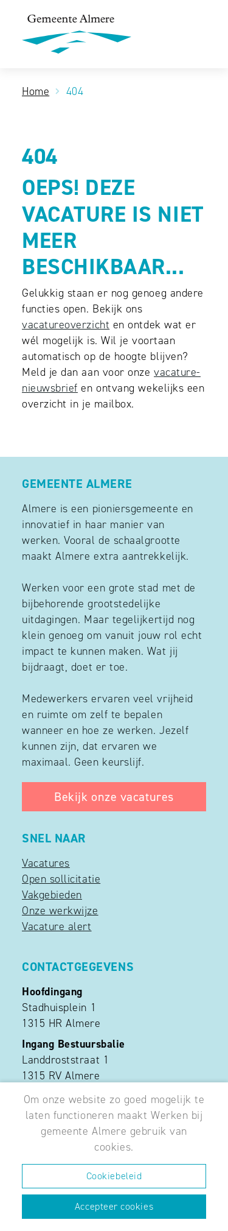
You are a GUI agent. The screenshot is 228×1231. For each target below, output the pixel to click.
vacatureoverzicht (65, 324)
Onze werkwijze (60, 910)
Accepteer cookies (114, 1206)
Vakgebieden (52, 894)
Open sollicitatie (61, 879)
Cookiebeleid (114, 1175)
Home (35, 91)
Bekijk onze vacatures (113, 797)
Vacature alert (57, 926)
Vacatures (46, 863)
